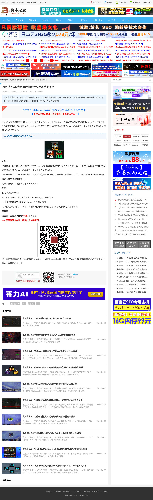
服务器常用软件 (17, 2)
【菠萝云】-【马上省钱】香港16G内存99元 (20, 44)
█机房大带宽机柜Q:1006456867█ (129, 44)
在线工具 (42, 2)
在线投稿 (105, 492)
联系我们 (67, 492)
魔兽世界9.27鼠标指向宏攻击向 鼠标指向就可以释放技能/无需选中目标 (55, 449)
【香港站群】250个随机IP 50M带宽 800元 (57, 50)
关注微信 (136, 2)
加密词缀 (31, 304)
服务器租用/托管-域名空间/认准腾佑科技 (132, 57)
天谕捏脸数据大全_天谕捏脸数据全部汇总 (134, 215)
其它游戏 (111, 20)
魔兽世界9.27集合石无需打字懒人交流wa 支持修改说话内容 (50, 351)
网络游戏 (32, 20)
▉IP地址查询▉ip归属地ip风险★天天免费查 (57, 47)
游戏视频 (145, 141)
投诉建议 (95, 492)
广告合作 (57, 492)
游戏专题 (118, 141)
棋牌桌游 (136, 141)
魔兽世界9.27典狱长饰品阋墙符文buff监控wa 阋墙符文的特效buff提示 (54, 466)
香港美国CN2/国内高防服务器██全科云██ (20, 60)
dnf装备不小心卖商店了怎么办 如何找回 (133, 227)
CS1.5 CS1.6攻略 (136, 145)
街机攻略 (57, 20)
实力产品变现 (8, 47)
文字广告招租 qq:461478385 (51, 40)
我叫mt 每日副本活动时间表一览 (131, 219)
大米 (24, 304)
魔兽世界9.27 (15, 304)
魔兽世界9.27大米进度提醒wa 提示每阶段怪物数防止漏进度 (50, 384)
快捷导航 (148, 2)
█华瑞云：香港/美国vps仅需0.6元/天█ (93, 57)
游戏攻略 (6, 20)
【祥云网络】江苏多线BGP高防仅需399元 (133, 54)
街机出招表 (97, 20)
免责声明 (76, 492)
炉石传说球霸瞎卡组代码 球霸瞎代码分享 (133, 277)
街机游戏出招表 (118, 145)
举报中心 (122, 3)
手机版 (109, 2)
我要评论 (39, 91)
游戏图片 (127, 141)
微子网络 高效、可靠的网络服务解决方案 (94, 54)
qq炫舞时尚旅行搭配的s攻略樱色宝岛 (132, 208)
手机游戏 (19, 20)
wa (38, 304)
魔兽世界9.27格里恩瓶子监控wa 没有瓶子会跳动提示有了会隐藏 (52, 433)
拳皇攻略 (83, 20)
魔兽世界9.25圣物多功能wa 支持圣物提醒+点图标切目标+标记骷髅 (53, 367)
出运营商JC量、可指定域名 (13, 40)
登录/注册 (97, 2)
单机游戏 (70, 20)
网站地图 (86, 492)
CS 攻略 (45, 20)
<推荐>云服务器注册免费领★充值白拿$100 (133, 40)
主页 (11, 80)
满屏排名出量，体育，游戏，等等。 (92, 40)
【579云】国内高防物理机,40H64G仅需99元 (20, 50)
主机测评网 (31, 2)
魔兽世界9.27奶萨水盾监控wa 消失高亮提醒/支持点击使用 (49, 416)
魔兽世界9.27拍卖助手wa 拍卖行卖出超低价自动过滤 (47, 318)
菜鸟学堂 (4, 2)
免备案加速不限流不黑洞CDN (90, 44)
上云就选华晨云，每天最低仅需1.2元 (55, 57)
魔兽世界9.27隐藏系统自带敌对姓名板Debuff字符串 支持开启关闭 (52, 400)
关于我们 (48, 492)
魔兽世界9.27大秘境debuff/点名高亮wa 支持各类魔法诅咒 (49, 335)
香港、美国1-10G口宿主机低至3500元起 (94, 50)
